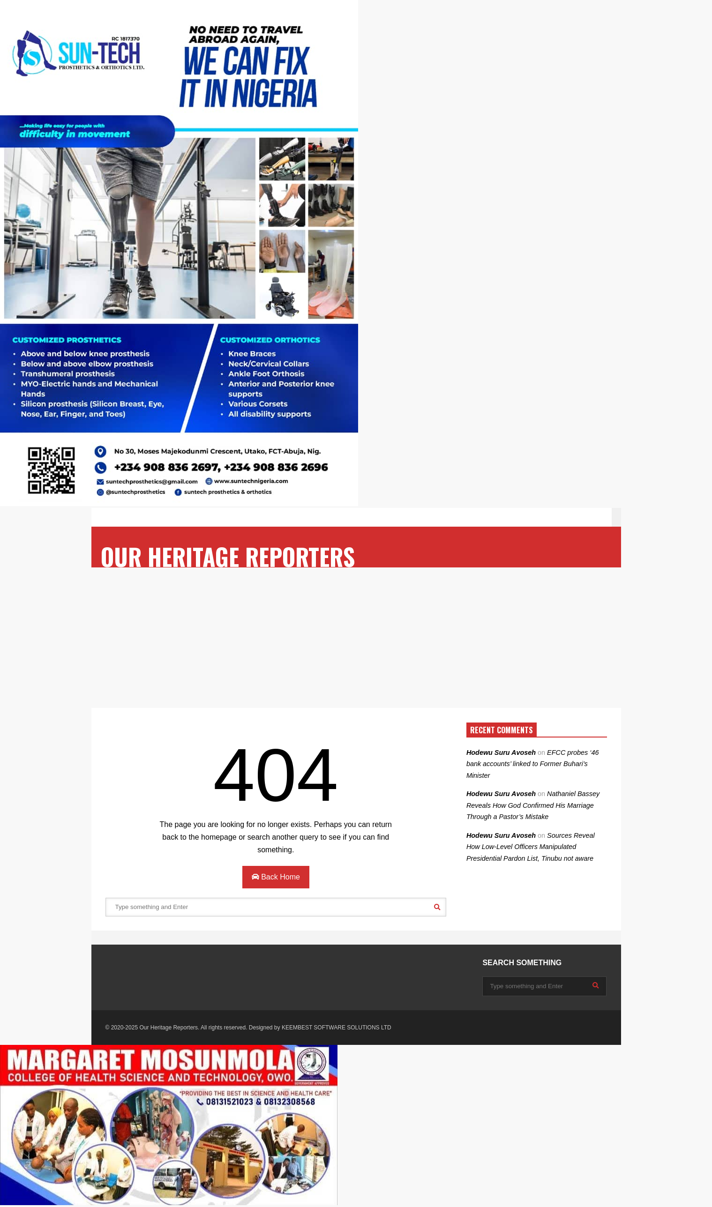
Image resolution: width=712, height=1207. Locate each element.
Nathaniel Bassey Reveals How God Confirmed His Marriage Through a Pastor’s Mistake (533, 805)
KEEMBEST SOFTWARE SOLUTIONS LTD (336, 1027)
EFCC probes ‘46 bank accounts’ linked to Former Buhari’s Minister (532, 764)
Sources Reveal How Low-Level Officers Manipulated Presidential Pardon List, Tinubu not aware (530, 847)
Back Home (276, 877)
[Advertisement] (356, 637)
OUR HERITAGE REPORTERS (228, 556)
